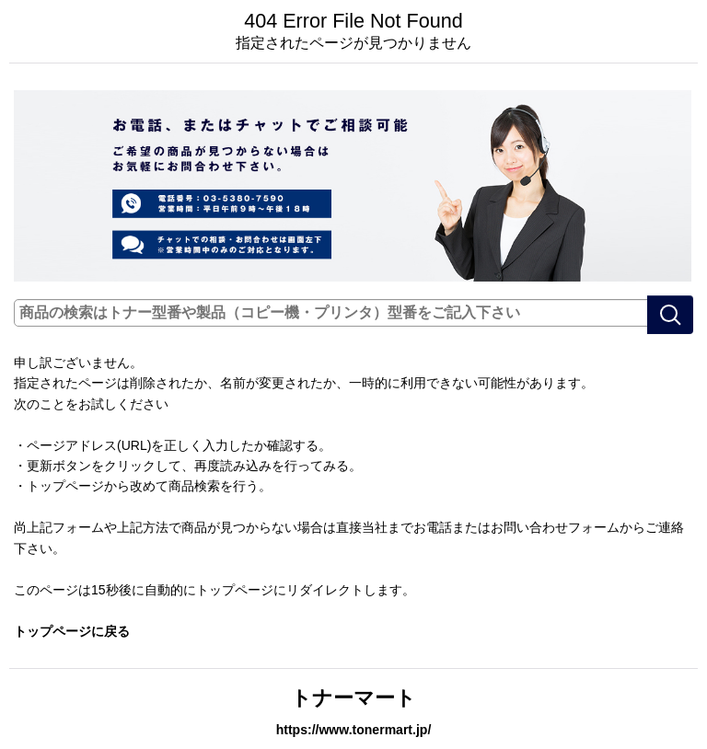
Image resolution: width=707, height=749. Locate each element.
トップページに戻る (72, 631)
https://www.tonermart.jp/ (354, 729)
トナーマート (353, 697)
